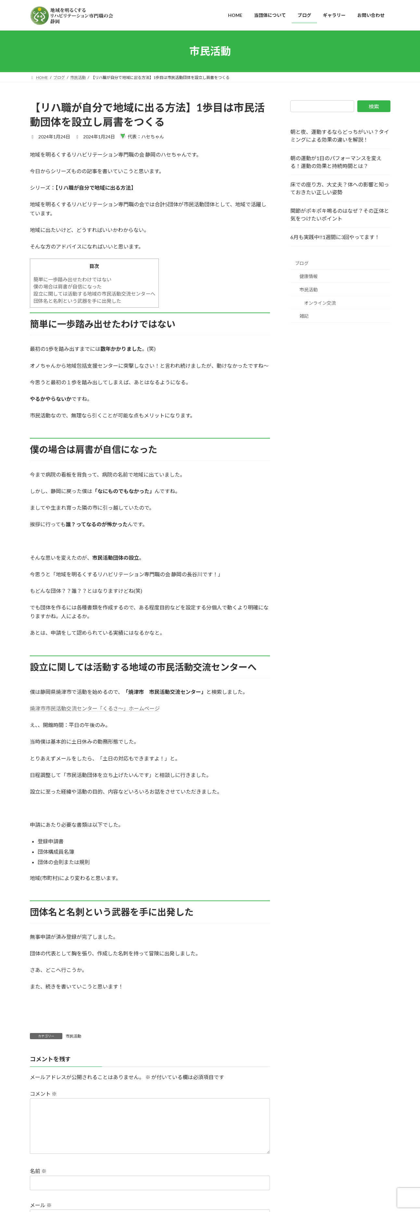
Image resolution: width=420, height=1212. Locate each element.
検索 (374, 106)
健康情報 (308, 276)
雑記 (304, 316)
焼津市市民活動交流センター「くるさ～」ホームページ (95, 708)
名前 (38, 1182)
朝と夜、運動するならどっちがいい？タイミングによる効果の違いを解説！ (339, 136)
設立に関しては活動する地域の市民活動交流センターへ (94, 294)
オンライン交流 (320, 302)
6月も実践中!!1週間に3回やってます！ (335, 237)
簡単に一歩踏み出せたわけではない (72, 279)
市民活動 (73, 1036)
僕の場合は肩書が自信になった (67, 286)
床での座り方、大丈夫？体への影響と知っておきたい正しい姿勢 (339, 188)
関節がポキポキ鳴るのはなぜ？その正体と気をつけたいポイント (339, 215)
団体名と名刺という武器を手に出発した (77, 301)
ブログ (302, 263)
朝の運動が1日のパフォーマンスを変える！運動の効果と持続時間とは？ (336, 162)
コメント (43, 1094)
